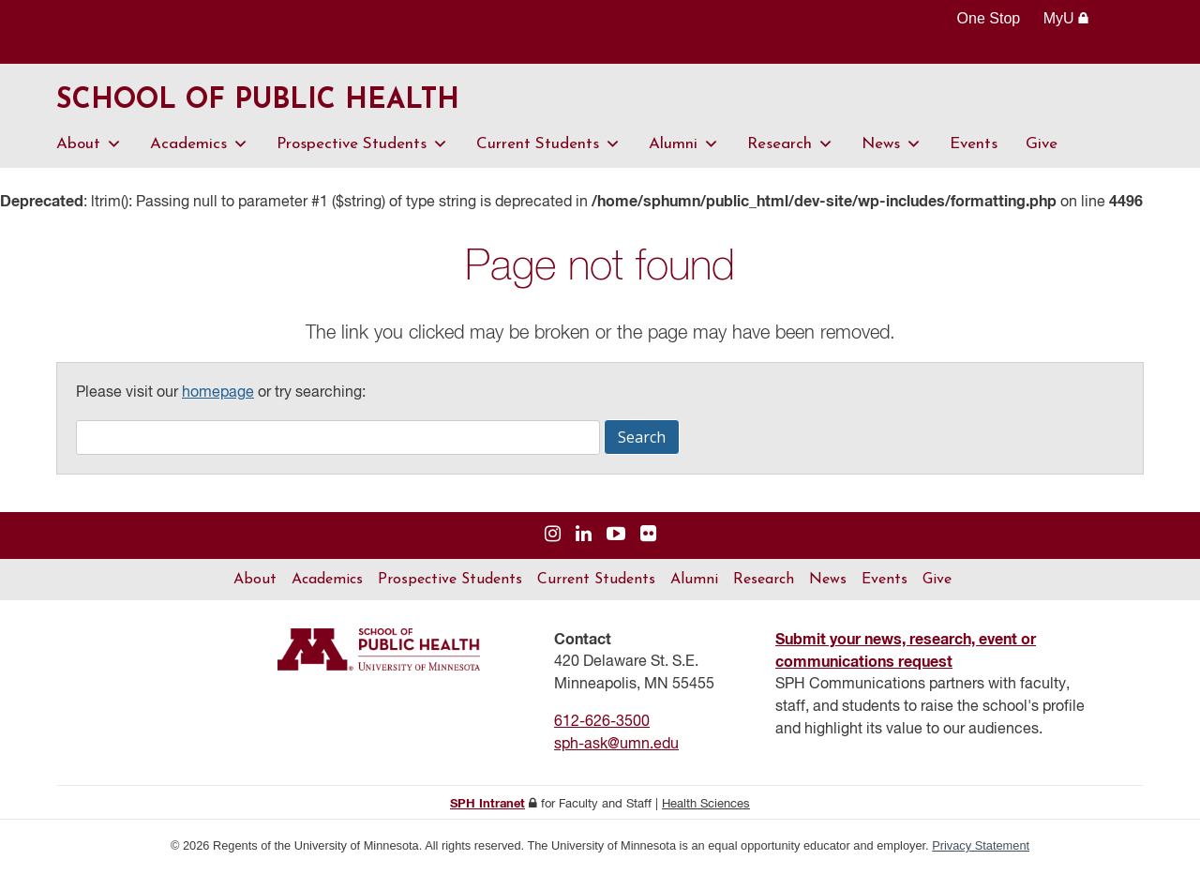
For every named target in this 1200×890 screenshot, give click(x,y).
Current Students (548, 162)
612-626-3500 (602, 739)
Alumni (684, 162)
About (89, 162)
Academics (199, 162)
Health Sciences (706, 822)
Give (1042, 162)
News (892, 162)
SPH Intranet (487, 822)
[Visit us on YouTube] (616, 553)
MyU (1066, 18)
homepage (218, 410)
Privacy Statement (980, 863)
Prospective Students (362, 162)
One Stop (989, 18)
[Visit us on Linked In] (584, 553)
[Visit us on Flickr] (648, 553)
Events (974, 162)
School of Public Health (331, 110)
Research (790, 162)
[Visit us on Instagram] (553, 553)
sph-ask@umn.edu (616, 762)
